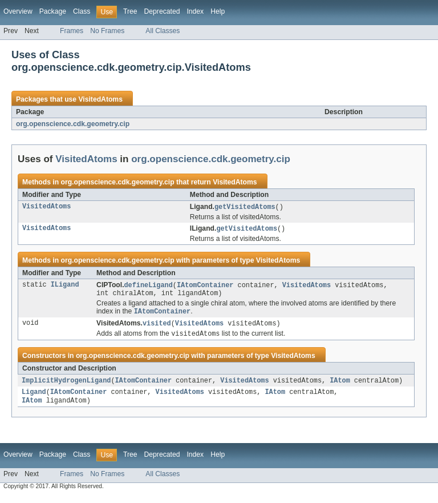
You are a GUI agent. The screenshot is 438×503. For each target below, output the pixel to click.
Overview (18, 11)
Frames (71, 31)
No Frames (107, 31)
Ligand (34, 398)
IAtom (340, 385)
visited (157, 327)
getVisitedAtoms (244, 207)
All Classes (162, 31)
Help (217, 11)
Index (195, 11)
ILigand (65, 286)
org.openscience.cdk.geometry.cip (72, 124)
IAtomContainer (205, 286)
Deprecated (162, 11)
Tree (130, 11)
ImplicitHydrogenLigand (66, 385)
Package (52, 11)
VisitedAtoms (100, 99)
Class (81, 11)
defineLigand (148, 286)
